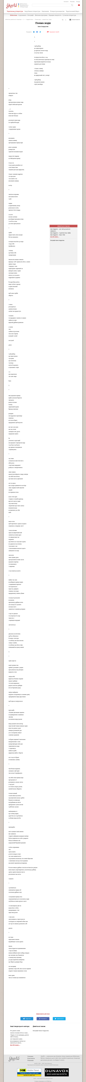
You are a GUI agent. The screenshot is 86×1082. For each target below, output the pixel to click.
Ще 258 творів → (15, 1045)
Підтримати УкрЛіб (53, 32)
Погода (78, 1)
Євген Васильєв (48, 1063)
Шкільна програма (41, 15)
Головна (30, 1056)
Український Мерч (72, 11)
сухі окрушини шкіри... (16, 1039)
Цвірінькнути (59, 1018)
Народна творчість (55, 15)
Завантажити (75, 19)
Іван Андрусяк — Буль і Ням (57, 234)
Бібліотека (13, 15)
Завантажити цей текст (43, 1014)
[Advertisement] (21, 60)
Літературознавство (57, 11)
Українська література (15, 11)
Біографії (30, 15)
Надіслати (27, 1018)
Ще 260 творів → (54, 236)
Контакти (66, 1)
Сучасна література (69, 15)
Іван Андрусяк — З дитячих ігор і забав (60, 233)
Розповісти (43, 1018)
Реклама (72, 1)
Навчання (45, 11)
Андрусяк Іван (29, 19)
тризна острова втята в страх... (19, 1033)
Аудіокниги (22, 15)
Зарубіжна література (32, 11)
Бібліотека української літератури (13, 19)
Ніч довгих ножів (15, 1030)
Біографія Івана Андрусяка (57, 240)
